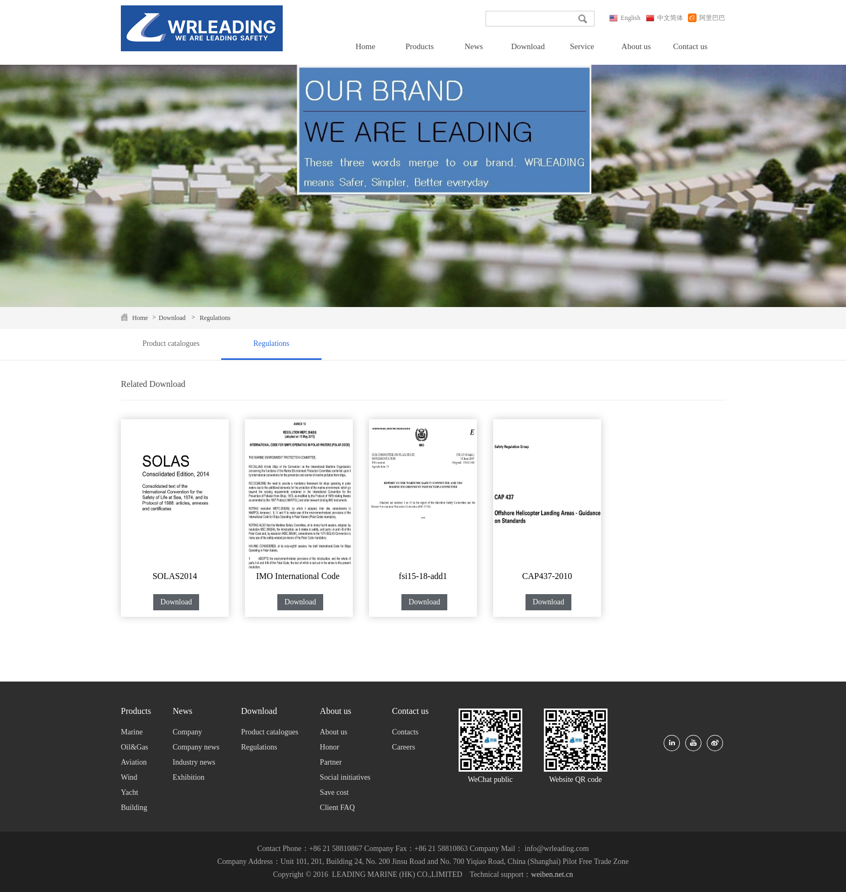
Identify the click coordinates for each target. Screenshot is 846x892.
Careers (403, 747)
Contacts (405, 732)
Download (528, 46)
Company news (196, 747)
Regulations (215, 318)
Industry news (194, 762)
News (474, 46)
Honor (329, 747)
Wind (129, 777)
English (624, 18)
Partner (331, 762)
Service (582, 46)
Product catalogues (171, 343)
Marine (131, 732)
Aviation (134, 762)
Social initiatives (345, 777)
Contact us (690, 46)
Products (419, 46)
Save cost (334, 792)
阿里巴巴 (704, 17)
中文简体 (664, 18)
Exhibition (188, 777)
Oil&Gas (134, 747)
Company (187, 732)
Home (366, 46)
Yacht (129, 792)
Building (134, 808)
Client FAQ (337, 808)
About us (636, 46)
